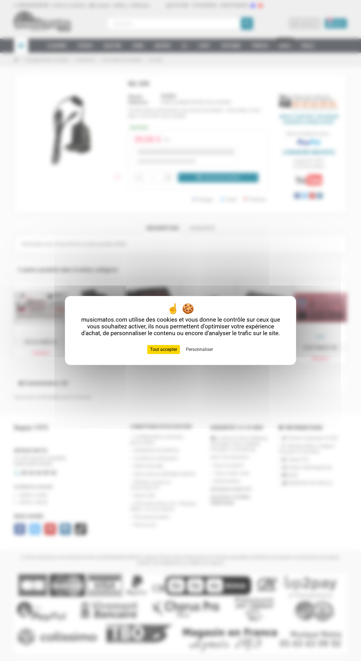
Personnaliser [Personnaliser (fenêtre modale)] (199, 349)
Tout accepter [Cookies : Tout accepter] (163, 349)
